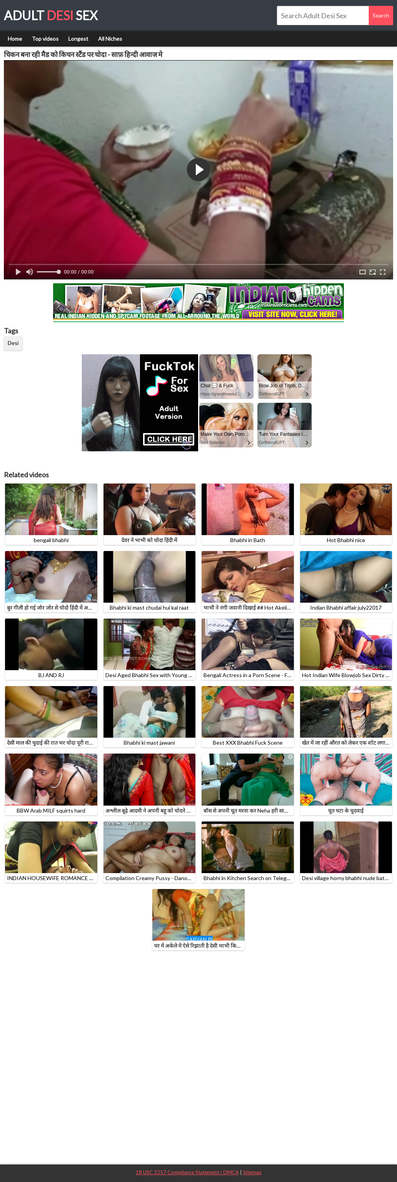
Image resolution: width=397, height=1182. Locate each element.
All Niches (110, 38)
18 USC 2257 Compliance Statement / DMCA (187, 1172)
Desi (13, 343)
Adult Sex (51, 15)
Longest (78, 38)
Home (15, 38)
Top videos (45, 38)
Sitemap (252, 1172)
